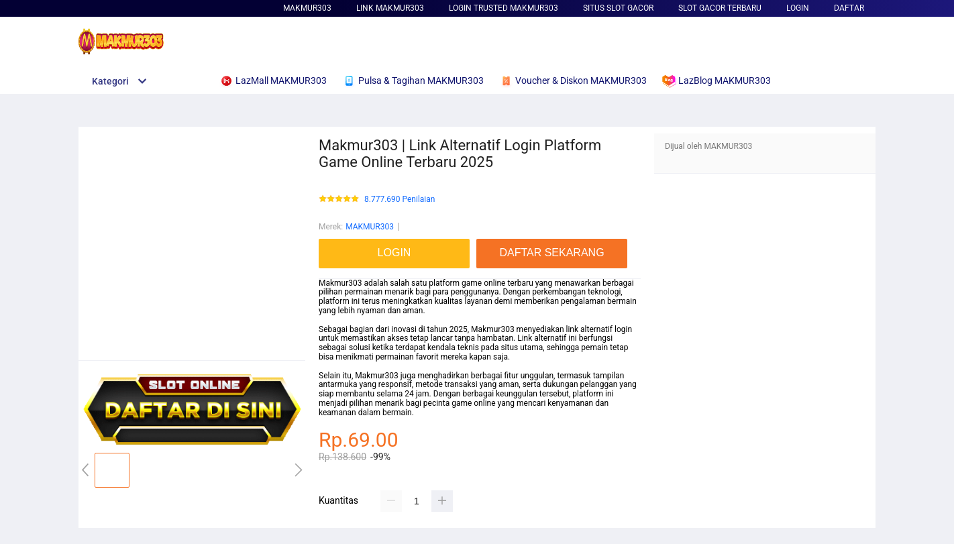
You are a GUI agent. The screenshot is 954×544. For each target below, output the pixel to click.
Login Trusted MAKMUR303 (503, 8)
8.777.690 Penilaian (399, 199)
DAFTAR (849, 8)
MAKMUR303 (307, 8)
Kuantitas (338, 500)
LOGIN (797, 8)
